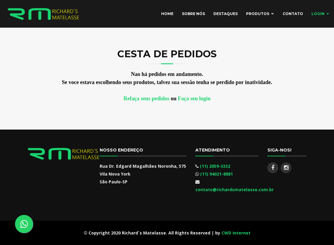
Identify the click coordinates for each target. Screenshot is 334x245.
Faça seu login (194, 99)
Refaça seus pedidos (146, 99)
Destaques (225, 13)
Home (167, 13)
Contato (293, 13)
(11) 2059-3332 (215, 166)
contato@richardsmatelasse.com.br (234, 189)
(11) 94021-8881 (216, 174)
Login (317, 13)
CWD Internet (236, 233)
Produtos (257, 13)
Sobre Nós (193, 13)
